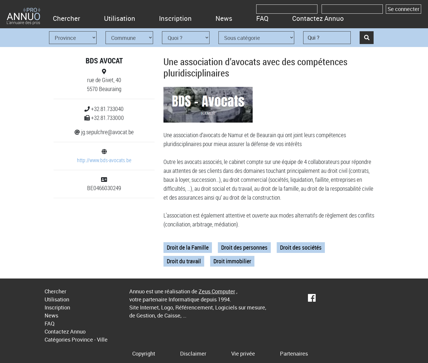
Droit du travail (184, 261)
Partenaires (294, 353)
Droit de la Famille (188, 247)
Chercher (66, 18)
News (223, 18)
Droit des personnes (244, 247)
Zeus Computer (217, 291)
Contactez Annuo (318, 18)
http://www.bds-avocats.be (104, 160)
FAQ (262, 18)
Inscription (175, 18)
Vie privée (243, 353)
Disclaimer (193, 353)
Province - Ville (90, 339)
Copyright (143, 353)
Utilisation (119, 18)
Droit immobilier (232, 261)
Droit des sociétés (301, 247)
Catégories (57, 339)
